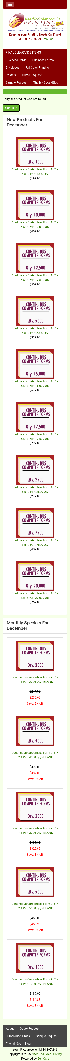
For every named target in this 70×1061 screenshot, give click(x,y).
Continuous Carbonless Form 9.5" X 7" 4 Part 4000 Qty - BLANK (34, 755)
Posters (11, 75)
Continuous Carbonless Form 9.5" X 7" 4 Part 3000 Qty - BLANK (34, 831)
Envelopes (12, 67)
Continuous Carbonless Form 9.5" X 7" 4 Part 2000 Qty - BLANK (34, 679)
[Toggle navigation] (10, 4)
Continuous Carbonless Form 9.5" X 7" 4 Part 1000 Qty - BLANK (34, 982)
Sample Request (16, 82)
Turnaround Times (18, 1036)
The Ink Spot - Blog (45, 82)
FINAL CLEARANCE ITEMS (23, 52)
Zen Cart (43, 1058)
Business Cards (16, 60)
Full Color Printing (37, 67)
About (10, 1028)
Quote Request (32, 75)
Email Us (47, 39)
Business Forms (43, 60)
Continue (11, 108)
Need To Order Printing (47, 1054)
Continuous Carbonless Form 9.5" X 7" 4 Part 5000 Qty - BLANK (34, 906)
